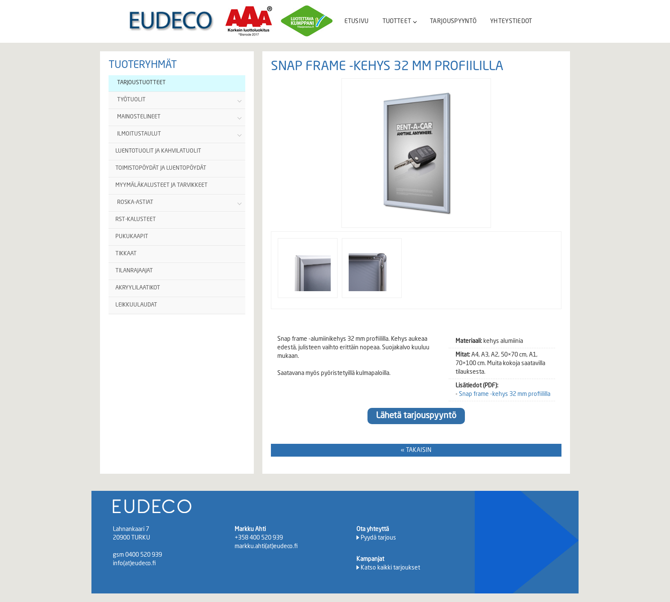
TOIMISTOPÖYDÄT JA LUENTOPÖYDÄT (160, 168)
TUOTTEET (399, 21)
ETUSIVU (356, 21)
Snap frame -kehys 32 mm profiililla (504, 394)
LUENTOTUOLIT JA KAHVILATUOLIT (158, 151)
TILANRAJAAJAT (134, 271)
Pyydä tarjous (378, 538)
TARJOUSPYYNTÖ (453, 21)
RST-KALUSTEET (135, 219)
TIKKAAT (126, 254)
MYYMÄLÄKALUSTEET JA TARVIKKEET (161, 185)
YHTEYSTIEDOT (511, 21)
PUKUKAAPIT (131, 236)
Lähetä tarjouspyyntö (416, 416)
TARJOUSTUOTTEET (141, 83)
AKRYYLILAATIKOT (137, 288)
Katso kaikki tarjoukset (390, 568)
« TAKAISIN (416, 450)
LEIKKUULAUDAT (136, 305)
